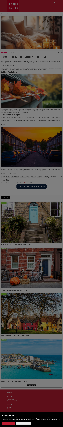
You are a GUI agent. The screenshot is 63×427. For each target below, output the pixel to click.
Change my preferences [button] (23, 423)
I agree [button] (5, 423)
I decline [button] (12, 423)
